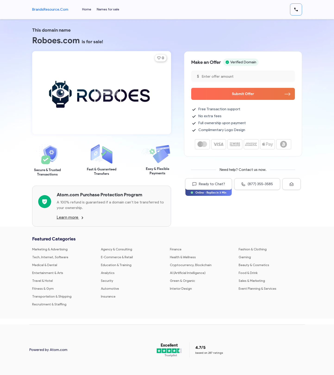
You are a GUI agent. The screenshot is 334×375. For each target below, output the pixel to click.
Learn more (70, 217)
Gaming (245, 257)
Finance (175, 249)
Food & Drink (248, 273)
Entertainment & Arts (47, 273)
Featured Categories (54, 239)
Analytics (108, 273)
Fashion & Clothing (253, 249)
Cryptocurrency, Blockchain (191, 265)
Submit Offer (261, 94)
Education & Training (116, 265)
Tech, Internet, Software (50, 257)
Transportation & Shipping (52, 296)
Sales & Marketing (252, 281)
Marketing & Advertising (50, 249)
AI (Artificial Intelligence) (188, 273)
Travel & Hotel (42, 281)
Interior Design (181, 289)
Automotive (110, 289)
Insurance (108, 296)
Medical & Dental (44, 265)
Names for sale (108, 9)
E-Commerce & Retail (117, 257)
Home (86, 9)
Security (107, 281)
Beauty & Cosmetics (254, 265)
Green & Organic (182, 281)
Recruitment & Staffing (49, 304)
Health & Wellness (183, 257)
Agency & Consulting (116, 249)
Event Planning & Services (257, 289)
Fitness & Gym (43, 289)
